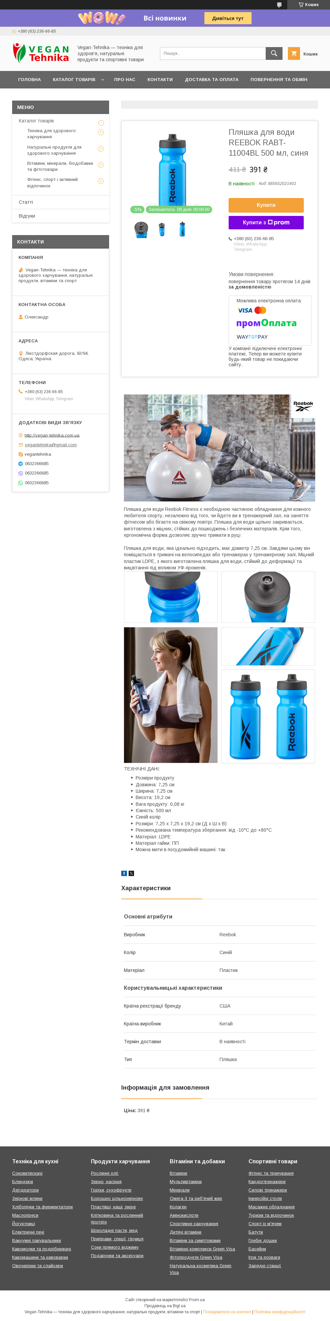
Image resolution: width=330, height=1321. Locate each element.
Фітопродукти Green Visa (196, 1257)
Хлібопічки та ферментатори (42, 1206)
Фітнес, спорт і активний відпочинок (52, 182)
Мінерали (180, 1190)
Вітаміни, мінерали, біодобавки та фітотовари (60, 166)
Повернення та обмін (279, 79)
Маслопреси (25, 1215)
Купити (266, 205)
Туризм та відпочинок (271, 1215)
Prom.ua (197, 1299)
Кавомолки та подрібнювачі (41, 1248)
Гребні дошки (263, 1240)
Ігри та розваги (264, 1257)
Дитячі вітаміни (185, 1232)
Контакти (160, 79)
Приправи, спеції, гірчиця (117, 1238)
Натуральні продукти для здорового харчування (54, 150)
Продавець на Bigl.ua (165, 1306)
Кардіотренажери (267, 1181)
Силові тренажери (268, 1190)
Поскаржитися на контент (227, 1312)
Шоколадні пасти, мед (114, 1230)
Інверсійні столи (265, 1198)
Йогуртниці (23, 1223)
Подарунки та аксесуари (117, 1255)
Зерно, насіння (106, 1181)
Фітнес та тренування (271, 1173)
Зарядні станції (265, 1265)
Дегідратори (25, 1190)
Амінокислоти (184, 1215)
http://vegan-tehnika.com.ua (52, 435)
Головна (29, 79)
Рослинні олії (105, 1173)
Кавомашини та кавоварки (40, 1257)
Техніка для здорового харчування (51, 133)
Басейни (257, 1248)
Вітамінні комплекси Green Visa (202, 1248)
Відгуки (27, 216)
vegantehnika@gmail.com (51, 444)
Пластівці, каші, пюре (113, 1206)
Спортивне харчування (194, 1223)
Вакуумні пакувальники (36, 1240)
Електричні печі (28, 1232)
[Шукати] (274, 53)
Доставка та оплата (211, 79)
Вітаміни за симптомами (195, 1240)
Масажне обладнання (272, 1206)
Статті (26, 202)
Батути (256, 1232)
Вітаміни (178, 1173)
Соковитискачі (27, 1173)
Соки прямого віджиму (115, 1247)
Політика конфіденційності (279, 1312)
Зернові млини (27, 1198)
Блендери (22, 1181)
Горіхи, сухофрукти (111, 1190)
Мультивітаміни (186, 1181)
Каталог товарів (74, 79)
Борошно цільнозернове (117, 1198)
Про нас (124, 79)
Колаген (178, 1206)
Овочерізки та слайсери (37, 1265)
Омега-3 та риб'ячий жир (196, 1198)
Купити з (266, 223)
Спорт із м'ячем (265, 1223)
